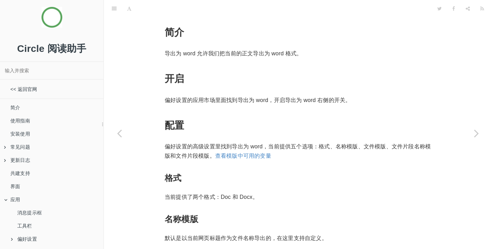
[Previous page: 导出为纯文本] (119, 133)
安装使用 (20, 134)
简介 (15, 107)
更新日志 (17, 160)
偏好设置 (24, 239)
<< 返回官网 (23, 89)
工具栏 (24, 226)
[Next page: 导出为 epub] (476, 133)
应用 (12, 199)
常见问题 (17, 147)
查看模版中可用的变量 (243, 138)
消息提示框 (29, 212)
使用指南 (20, 120)
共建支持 (20, 173)
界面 (15, 186)
